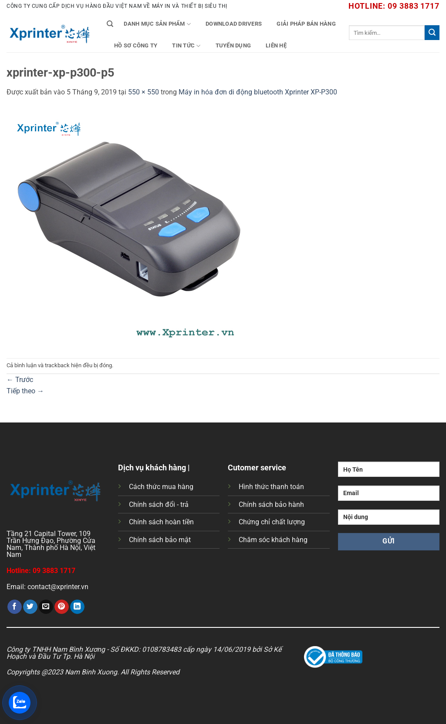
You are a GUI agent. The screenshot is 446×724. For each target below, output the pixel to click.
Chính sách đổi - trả (159, 504)
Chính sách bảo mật (160, 540)
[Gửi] (432, 32)
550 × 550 (143, 92)
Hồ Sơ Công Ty (135, 45)
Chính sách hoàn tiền (161, 522)
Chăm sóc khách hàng (273, 540)
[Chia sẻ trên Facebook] (14, 607)
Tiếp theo (25, 391)
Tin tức (186, 46)
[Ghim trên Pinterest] (61, 607)
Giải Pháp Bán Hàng (306, 23)
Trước (20, 379)
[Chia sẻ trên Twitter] (30, 607)
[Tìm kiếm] (110, 24)
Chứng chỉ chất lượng (272, 522)
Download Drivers (234, 23)
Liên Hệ (276, 45)
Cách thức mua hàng (161, 487)
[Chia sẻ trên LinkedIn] (77, 607)
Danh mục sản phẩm (157, 24)
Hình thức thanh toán (271, 487)
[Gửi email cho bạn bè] (46, 607)
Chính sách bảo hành (271, 504)
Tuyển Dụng (233, 45)
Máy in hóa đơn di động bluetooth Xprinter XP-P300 (258, 92)
